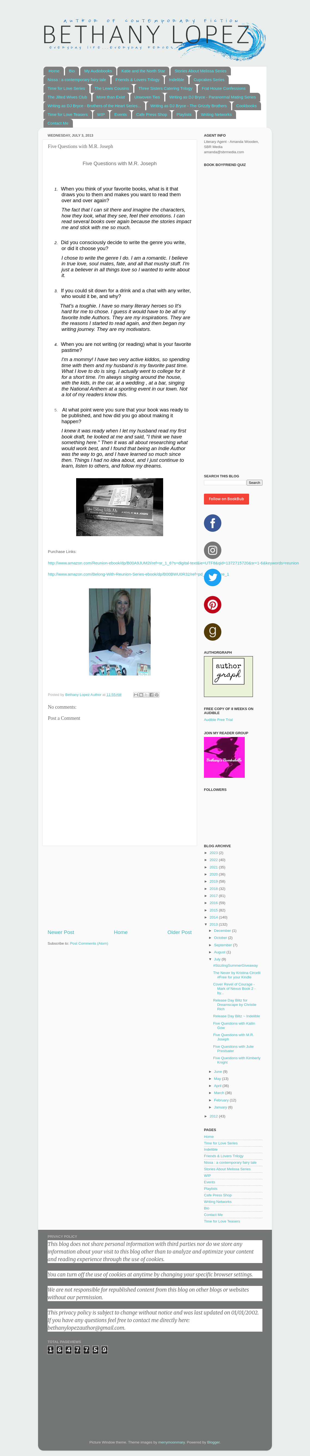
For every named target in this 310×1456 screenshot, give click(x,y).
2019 (214, 881)
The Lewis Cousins (112, 88)
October (221, 938)
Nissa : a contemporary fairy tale (77, 79)
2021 (214, 867)
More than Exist (111, 97)
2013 (214, 924)
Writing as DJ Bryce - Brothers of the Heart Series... (94, 105)
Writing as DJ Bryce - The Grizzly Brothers (188, 105)
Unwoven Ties (147, 97)
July (218, 959)
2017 (214, 896)
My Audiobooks (98, 71)
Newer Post (61, 932)
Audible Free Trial (218, 720)
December (223, 931)
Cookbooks (246, 105)
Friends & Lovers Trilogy (138, 79)
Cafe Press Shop (151, 114)
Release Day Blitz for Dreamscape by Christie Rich (234, 1004)
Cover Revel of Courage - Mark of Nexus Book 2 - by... (234, 988)
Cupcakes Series (209, 79)
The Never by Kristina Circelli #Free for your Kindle (237, 975)
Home (54, 71)
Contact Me (58, 123)
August (220, 952)
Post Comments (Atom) (89, 943)
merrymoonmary (171, 1442)
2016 (214, 903)
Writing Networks (216, 114)
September (223, 945)
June (218, 1072)
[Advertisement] (119, 887)
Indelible (176, 79)
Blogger (213, 1442)
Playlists (183, 114)
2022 (214, 860)
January (221, 1107)
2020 (214, 874)
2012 (214, 1116)
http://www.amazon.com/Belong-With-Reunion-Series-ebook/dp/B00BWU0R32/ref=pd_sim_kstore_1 (138, 574)
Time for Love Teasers (68, 114)
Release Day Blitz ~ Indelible (236, 1016)
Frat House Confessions (224, 88)
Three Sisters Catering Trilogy (165, 88)
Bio (72, 71)
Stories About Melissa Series (201, 71)
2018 (214, 889)
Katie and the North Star (143, 71)
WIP (101, 114)
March (219, 1093)
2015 (214, 910)
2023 (214, 853)
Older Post (180, 932)
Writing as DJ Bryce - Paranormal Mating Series (212, 97)
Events (120, 114)
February (222, 1100)
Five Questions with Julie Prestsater (233, 1049)
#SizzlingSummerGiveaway (235, 965)
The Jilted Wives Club (67, 97)
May (218, 1079)
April (218, 1086)
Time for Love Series (66, 88)
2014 (214, 917)
